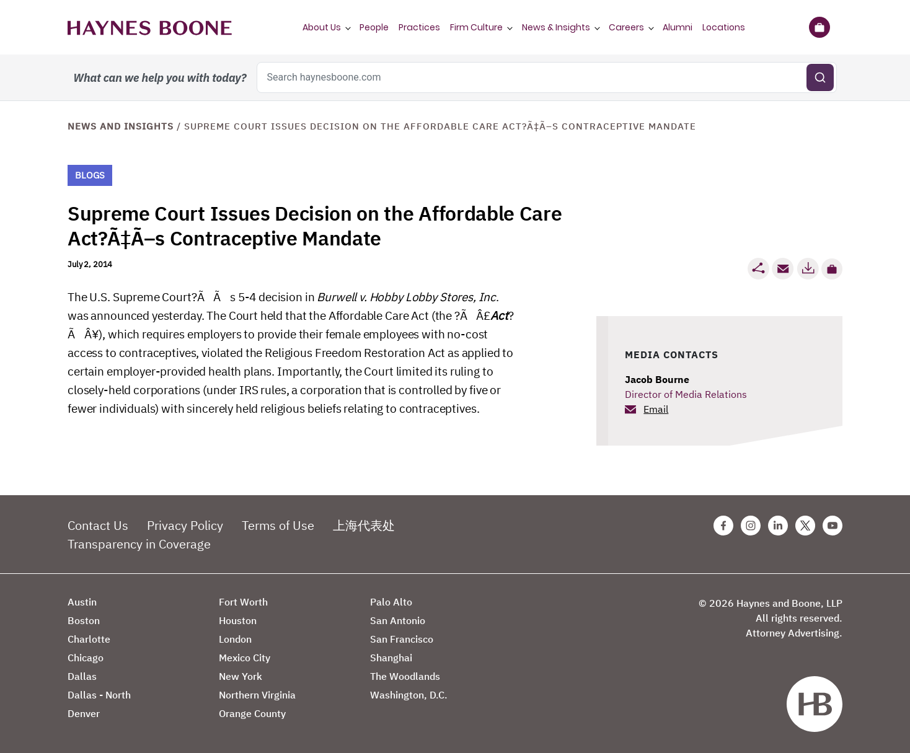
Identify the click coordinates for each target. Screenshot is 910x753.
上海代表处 (364, 525)
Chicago (86, 657)
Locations (723, 27)
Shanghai (391, 657)
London (235, 639)
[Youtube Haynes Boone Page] (832, 525)
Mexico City (244, 657)
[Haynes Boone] (150, 27)
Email (655, 409)
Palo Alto (391, 602)
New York (240, 676)
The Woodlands (405, 676)
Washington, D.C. (409, 695)
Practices (419, 27)
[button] (831, 269)
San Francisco (401, 639)
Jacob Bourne (657, 379)
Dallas (82, 676)
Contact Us (98, 525)
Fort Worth (243, 602)
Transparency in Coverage (139, 543)
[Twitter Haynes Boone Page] (805, 525)
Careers (626, 27)
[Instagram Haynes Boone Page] (751, 525)
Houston (238, 620)
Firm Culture (476, 27)
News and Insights (121, 126)
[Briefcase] (819, 27)
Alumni (677, 27)
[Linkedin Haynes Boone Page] (778, 525)
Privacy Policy (185, 525)
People (374, 27)
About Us (322, 27)
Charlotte (89, 639)
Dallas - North (99, 695)
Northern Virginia (257, 695)
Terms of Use (278, 525)
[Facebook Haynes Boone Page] (723, 525)
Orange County (252, 713)
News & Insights (556, 27)
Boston (84, 620)
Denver (84, 713)
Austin (82, 602)
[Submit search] (820, 77)
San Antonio (397, 620)
